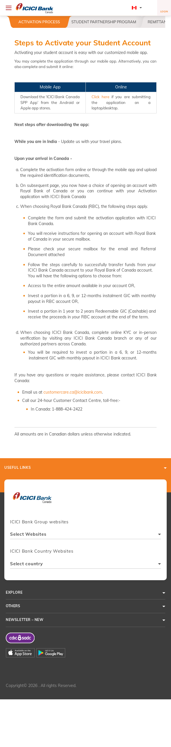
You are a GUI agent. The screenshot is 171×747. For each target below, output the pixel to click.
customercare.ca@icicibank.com (72, 392)
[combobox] (85, 535)
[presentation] (32, 500)
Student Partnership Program (103, 22)
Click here (100, 96)
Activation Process (39, 22)
